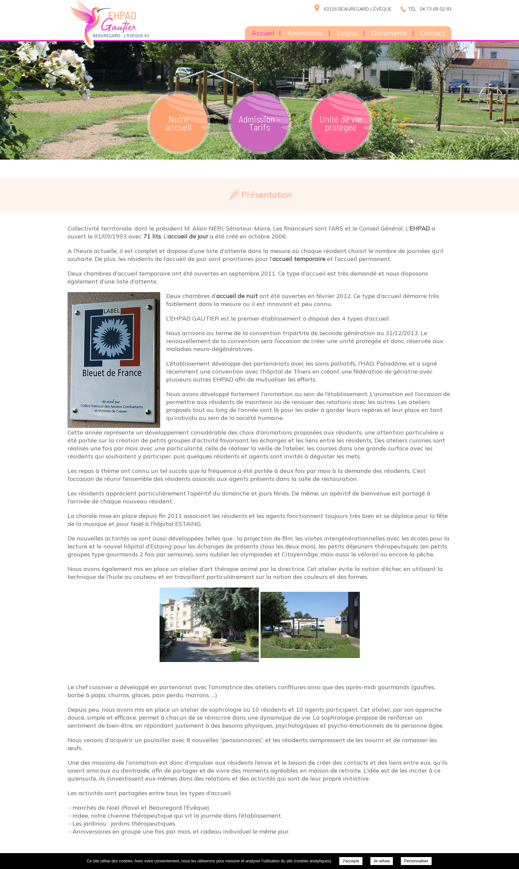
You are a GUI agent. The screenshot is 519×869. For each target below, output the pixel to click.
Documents (389, 33)
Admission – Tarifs (259, 122)
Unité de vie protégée (340, 122)
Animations (305, 33)
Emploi (347, 33)
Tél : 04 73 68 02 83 (429, 9)
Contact (432, 33)
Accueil (263, 33)
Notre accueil (178, 122)
